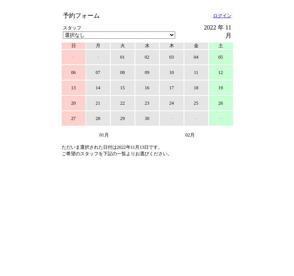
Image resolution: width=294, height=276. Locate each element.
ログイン (222, 15)
